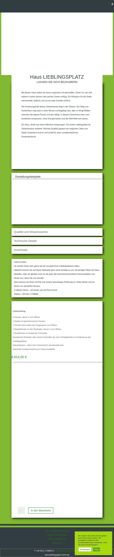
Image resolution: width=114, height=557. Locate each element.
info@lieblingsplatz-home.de (67, 551)
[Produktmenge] (21, 510)
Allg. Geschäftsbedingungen (57, 531)
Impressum (57, 543)
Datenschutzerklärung (57, 535)
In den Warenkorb (41, 510)
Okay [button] (96, 549)
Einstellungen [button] (85, 549)
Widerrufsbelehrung (57, 539)
